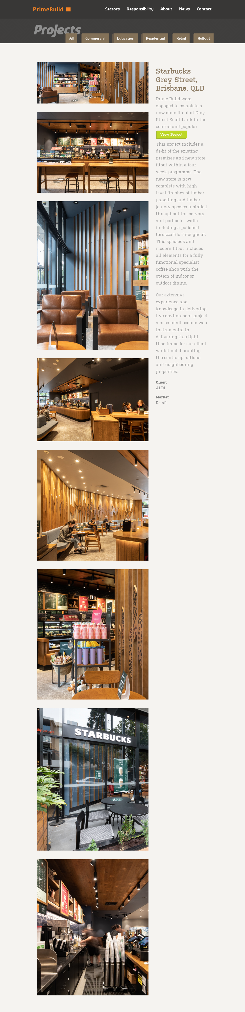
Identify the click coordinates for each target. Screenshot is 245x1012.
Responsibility (140, 9)
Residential (155, 38)
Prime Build (52, 9)
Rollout (204, 38)
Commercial (95, 38)
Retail (181, 38)
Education (125, 38)
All (71, 38)
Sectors (112, 9)
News (184, 9)
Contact (204, 9)
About (166, 9)
